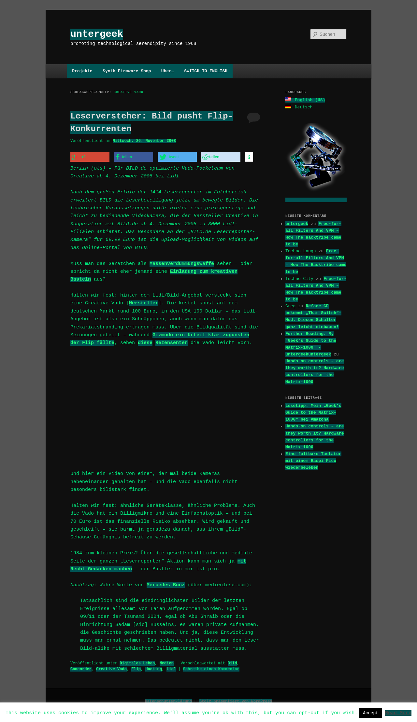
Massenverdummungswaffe (182, 263)
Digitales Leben (137, 661)
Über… (167, 71)
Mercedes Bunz (166, 583)
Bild (232, 661)
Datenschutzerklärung (168, 699)
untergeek (96, 34)
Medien (167, 661)
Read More (398, 712)
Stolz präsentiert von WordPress (235, 699)
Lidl (171, 667)
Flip (136, 667)
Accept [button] (370, 713)
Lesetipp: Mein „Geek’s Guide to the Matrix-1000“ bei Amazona (313, 412)
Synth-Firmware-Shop (127, 71)
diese (145, 342)
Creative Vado (111, 667)
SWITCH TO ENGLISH (205, 71)
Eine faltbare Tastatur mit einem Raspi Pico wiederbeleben (313, 460)
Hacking (153, 667)
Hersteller (143, 302)
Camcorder (81, 667)
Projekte (82, 71)
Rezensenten (171, 342)
